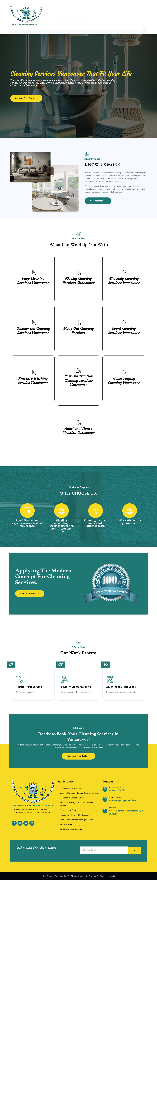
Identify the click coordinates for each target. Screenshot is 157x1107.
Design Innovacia (107, 889)
